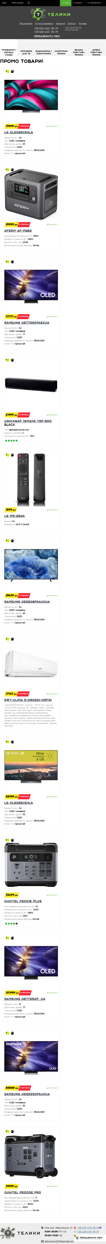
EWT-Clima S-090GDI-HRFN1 (28, 700)
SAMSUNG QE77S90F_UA (24, 999)
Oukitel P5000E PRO (22, 1192)
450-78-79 (46, 28)
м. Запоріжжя (94, 3)
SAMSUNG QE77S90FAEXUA (26, 323)
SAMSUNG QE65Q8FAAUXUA (27, 602)
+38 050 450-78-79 (88, 1228)
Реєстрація (17, 3)
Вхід (4, 3)
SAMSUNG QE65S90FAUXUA (27, 1094)
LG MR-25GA (14, 516)
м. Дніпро (77, 3)
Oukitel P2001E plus (23, 901)
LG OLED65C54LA (18, 132)
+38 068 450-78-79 (88, 1232)
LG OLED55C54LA (18, 803)
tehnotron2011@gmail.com (59, 1241)
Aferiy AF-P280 (18, 231)
